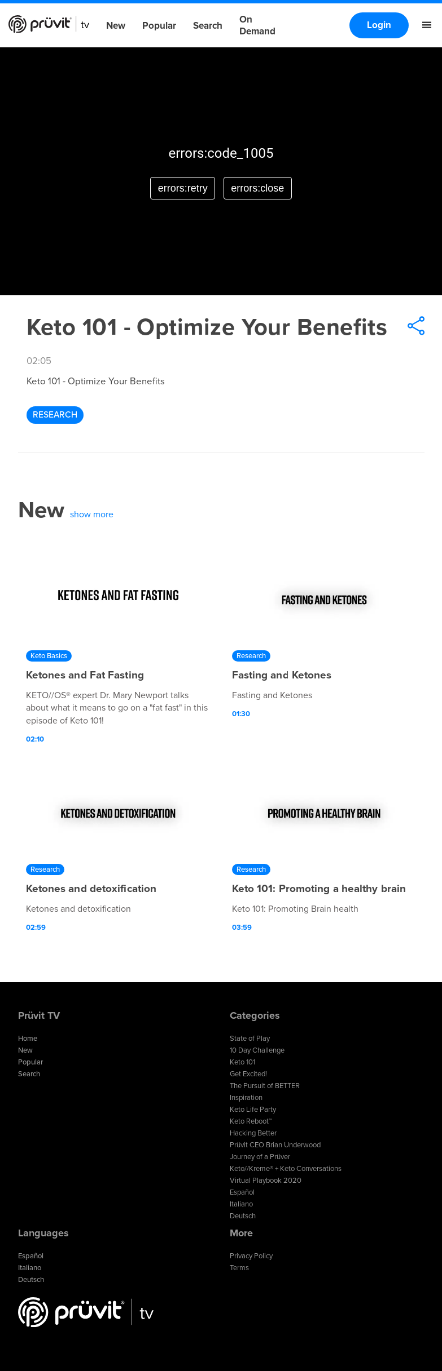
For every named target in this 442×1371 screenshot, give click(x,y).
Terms (239, 1267)
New (115, 26)
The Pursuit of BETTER (265, 1085)
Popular (159, 26)
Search (207, 26)
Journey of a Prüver (260, 1156)
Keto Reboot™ (251, 1121)
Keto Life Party (253, 1109)
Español (242, 1192)
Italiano (241, 1204)
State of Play (250, 1038)
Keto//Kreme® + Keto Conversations (286, 1168)
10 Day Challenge (257, 1050)
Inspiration (246, 1097)
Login (379, 25)
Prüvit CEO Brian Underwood (275, 1145)
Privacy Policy (251, 1256)
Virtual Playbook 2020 (265, 1180)
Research (55, 415)
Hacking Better (253, 1133)
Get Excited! (248, 1074)
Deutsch (243, 1216)
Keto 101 (242, 1062)
